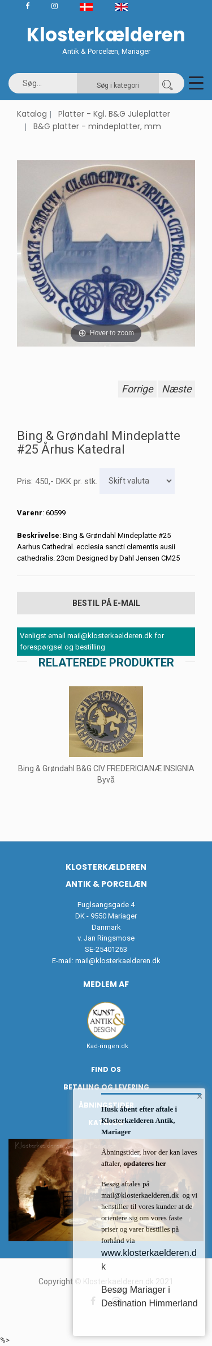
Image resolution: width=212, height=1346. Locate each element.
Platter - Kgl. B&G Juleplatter (114, 113)
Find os (106, 1069)
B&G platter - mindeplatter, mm (97, 126)
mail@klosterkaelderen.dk (118, 960)
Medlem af (106, 984)
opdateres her (144, 1163)
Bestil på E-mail (106, 603)
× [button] (200, 1096)
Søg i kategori (118, 85)
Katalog (32, 113)
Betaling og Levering (106, 1087)
